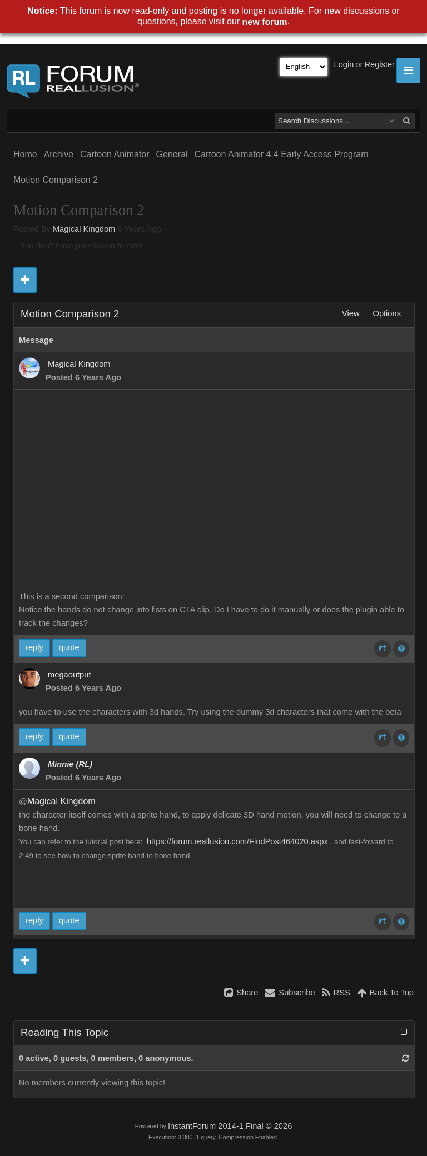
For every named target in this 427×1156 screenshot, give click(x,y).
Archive (58, 154)
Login (344, 64)
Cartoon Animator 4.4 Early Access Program (281, 154)
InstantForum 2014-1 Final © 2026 (230, 1126)
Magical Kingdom (84, 229)
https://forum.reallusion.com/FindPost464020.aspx (237, 841)
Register (379, 64)
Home (25, 154)
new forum (264, 22)
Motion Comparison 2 (55, 180)
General (172, 154)
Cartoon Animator (115, 154)
